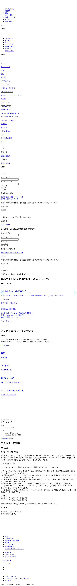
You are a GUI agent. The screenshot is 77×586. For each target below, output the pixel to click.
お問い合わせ (9, 21)
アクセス (8, 19)
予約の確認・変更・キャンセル (12, 197)
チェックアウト (6, 181)
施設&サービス (10, 17)
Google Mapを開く (7, 438)
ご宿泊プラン (9, 9)
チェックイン (5, 177)
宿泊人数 (4, 186)
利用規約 (8, 580)
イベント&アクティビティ (14, 549)
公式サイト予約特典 (12, 540)
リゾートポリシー (11, 576)
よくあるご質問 (10, 557)
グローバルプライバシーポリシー (17, 578)
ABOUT (7, 11)
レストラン (9, 15)
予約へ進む (5, 206)
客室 (6, 13)
